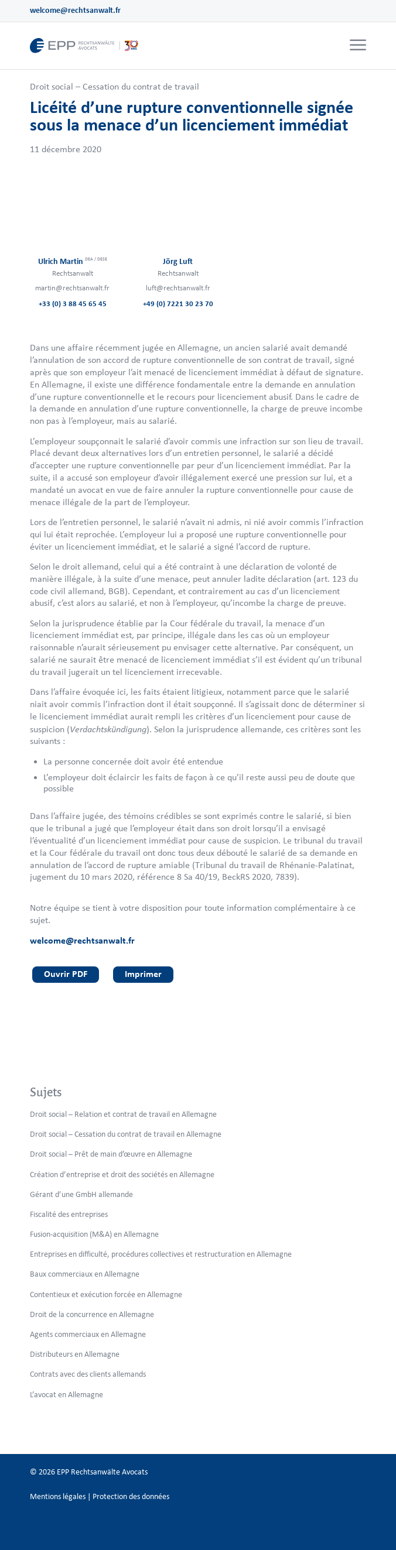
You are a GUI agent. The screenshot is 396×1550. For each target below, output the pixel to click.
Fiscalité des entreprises (69, 1214)
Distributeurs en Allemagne (75, 1354)
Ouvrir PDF (65, 974)
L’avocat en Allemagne (66, 1394)
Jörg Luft (178, 261)
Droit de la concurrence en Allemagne (92, 1314)
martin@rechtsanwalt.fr (72, 288)
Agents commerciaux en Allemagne (88, 1334)
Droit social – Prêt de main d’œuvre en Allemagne (111, 1154)
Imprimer (143, 974)
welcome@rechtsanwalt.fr (75, 10)
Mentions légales (58, 1496)
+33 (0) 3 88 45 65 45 (73, 303)
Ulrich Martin (72, 261)
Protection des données (131, 1496)
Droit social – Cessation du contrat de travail (114, 86)
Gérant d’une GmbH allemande (81, 1194)
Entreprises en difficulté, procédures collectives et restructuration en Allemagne (161, 1254)
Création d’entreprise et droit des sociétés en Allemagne (122, 1174)
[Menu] (358, 45)
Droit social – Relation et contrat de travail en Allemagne (123, 1114)
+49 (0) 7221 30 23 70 (178, 303)
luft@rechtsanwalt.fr (178, 288)
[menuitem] (356, 45)
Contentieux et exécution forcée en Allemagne (106, 1294)
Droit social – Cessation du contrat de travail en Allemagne (125, 1134)
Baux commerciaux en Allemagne (84, 1274)
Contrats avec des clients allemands (88, 1374)
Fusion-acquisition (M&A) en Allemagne (94, 1234)
